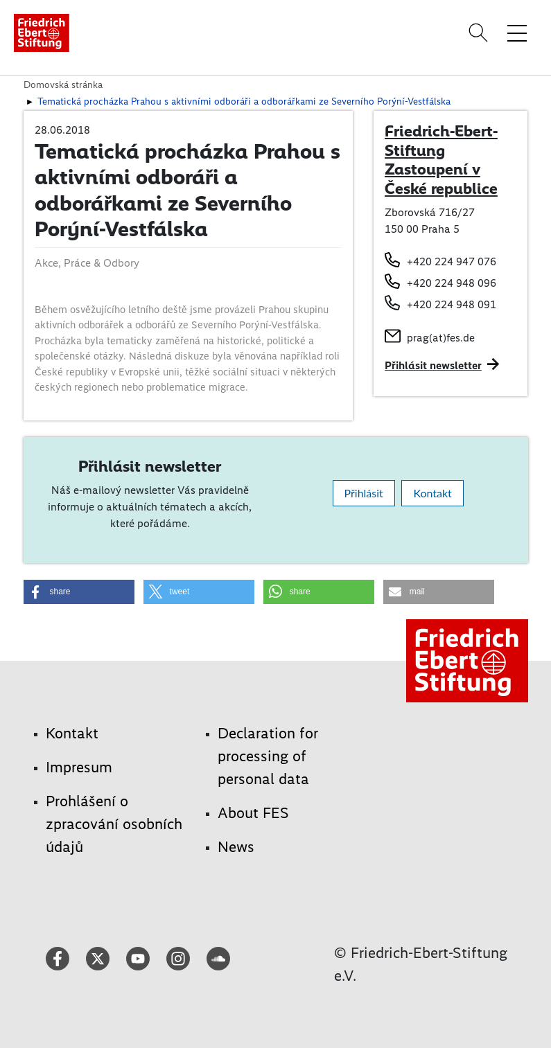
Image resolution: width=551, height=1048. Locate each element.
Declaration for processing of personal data (268, 756)
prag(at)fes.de (441, 337)
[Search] (480, 32)
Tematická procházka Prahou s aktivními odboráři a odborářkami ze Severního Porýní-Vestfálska (244, 101)
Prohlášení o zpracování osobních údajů (114, 824)
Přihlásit (363, 492)
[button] (79, 592)
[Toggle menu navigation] (517, 32)
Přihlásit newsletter (433, 365)
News (236, 846)
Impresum (79, 767)
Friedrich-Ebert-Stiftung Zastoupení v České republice (441, 159)
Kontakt (432, 492)
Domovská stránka (63, 84)
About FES (253, 812)
